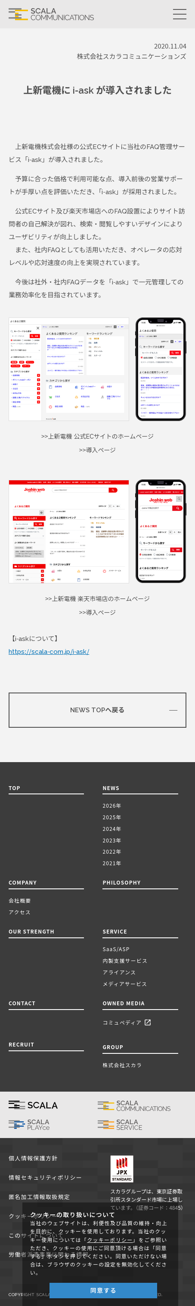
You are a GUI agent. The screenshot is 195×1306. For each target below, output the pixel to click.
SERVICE (114, 931)
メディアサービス (124, 983)
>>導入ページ (97, 450)
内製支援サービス (125, 960)
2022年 (111, 851)
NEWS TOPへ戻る (97, 710)
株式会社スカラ (122, 1064)
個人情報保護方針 (33, 1158)
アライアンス (119, 972)
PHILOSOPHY (121, 882)
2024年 (111, 828)
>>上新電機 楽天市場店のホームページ (97, 598)
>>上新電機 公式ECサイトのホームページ (97, 436)
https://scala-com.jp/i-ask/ (49, 652)
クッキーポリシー (110, 1240)
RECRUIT (21, 1044)
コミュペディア (128, 1022)
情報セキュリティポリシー (45, 1178)
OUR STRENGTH (32, 931)
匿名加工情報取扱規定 (39, 1197)
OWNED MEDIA (123, 1003)
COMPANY (23, 882)
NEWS (112, 787)
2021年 (111, 863)
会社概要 (20, 900)
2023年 (111, 840)
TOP (15, 787)
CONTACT (22, 1003)
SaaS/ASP (116, 948)
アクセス (20, 911)
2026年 (111, 805)
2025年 (111, 817)
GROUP (113, 1046)
